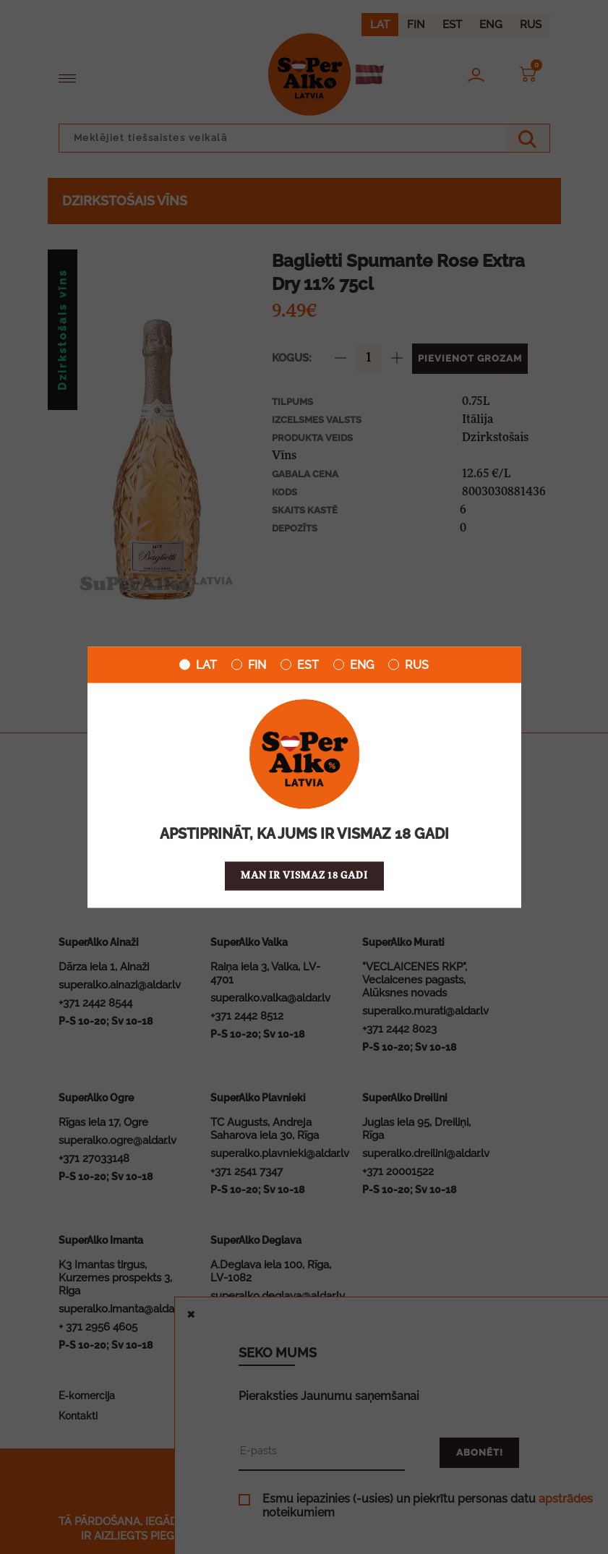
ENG (353, 664)
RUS (408, 664)
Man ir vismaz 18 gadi (304, 875)
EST (300, 664)
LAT (198, 664)
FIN (248, 664)
